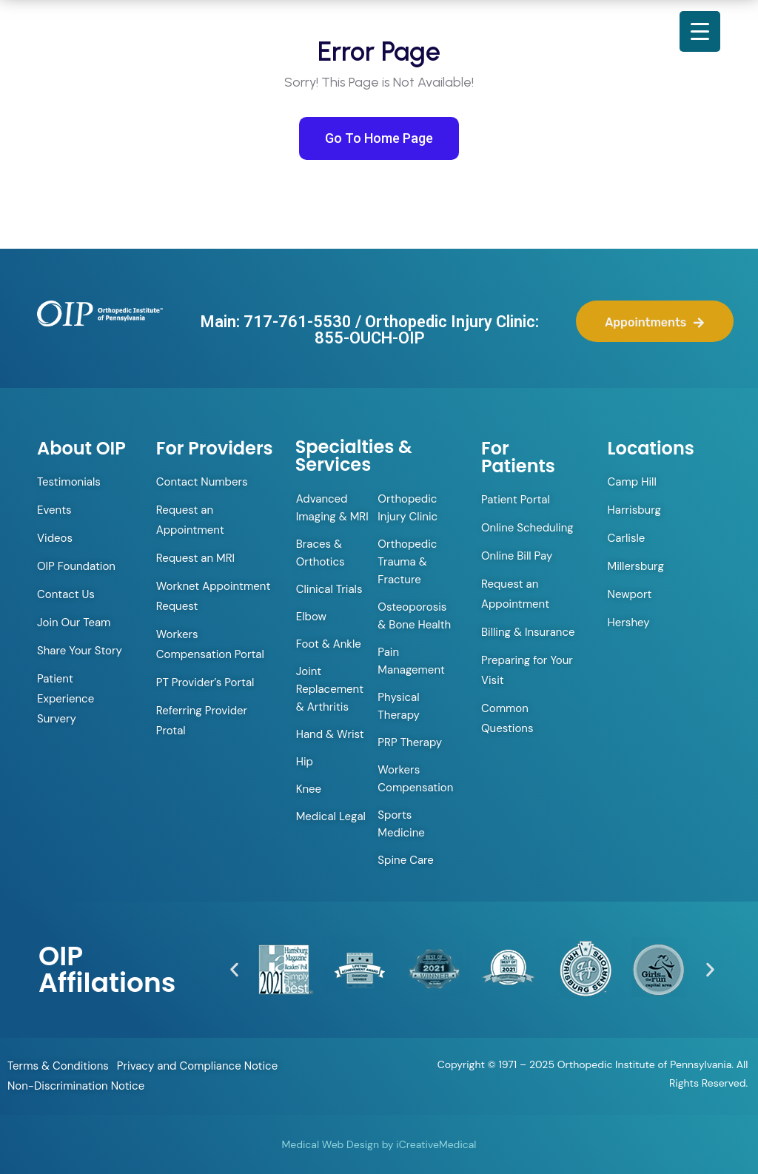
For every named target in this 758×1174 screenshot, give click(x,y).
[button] (234, 969)
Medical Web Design (330, 1144)
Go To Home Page (379, 138)
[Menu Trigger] (700, 31)
